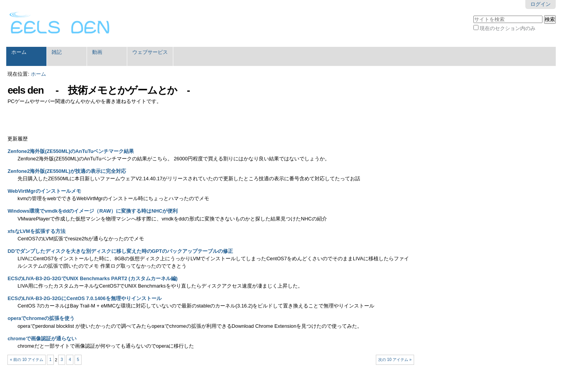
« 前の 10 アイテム (27, 359)
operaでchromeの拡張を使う (41, 318)
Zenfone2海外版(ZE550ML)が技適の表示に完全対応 (66, 171)
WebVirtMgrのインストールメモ (44, 191)
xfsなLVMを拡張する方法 (36, 231)
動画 (97, 52)
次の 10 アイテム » (395, 359)
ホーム (19, 52)
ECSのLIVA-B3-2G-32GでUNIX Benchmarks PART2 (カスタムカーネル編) (92, 278)
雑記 (57, 52)
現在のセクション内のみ (507, 28)
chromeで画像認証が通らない (41, 338)
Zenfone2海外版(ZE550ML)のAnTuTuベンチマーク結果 (70, 151)
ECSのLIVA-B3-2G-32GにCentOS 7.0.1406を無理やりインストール (84, 298)
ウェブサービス (150, 52)
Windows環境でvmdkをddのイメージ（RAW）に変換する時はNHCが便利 (92, 211)
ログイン (540, 4)
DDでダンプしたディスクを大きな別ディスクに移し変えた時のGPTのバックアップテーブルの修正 (120, 251)
